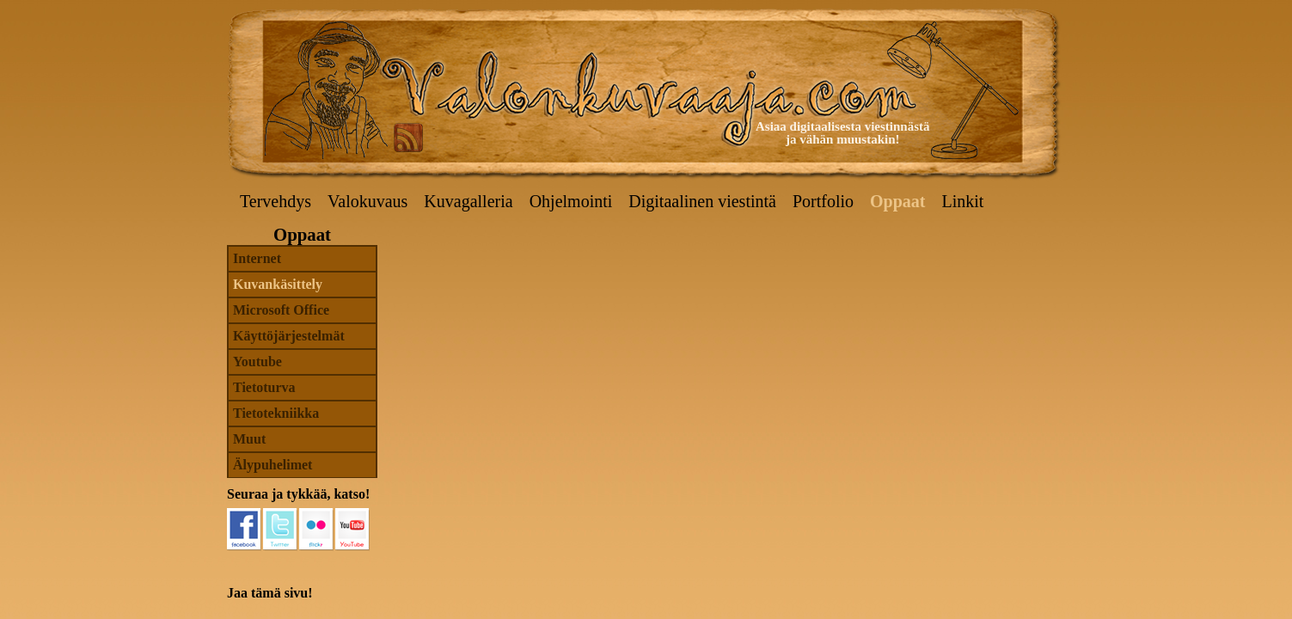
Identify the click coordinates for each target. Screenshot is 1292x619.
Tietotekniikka (276, 413)
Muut (249, 439)
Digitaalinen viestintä (702, 201)
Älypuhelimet (272, 464)
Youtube (257, 361)
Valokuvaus (367, 201)
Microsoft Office (281, 310)
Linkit (963, 201)
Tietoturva (264, 387)
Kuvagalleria (468, 201)
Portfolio (823, 201)
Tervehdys (275, 201)
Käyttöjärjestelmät (289, 335)
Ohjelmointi (571, 201)
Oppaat (897, 201)
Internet (257, 258)
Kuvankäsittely (277, 284)
